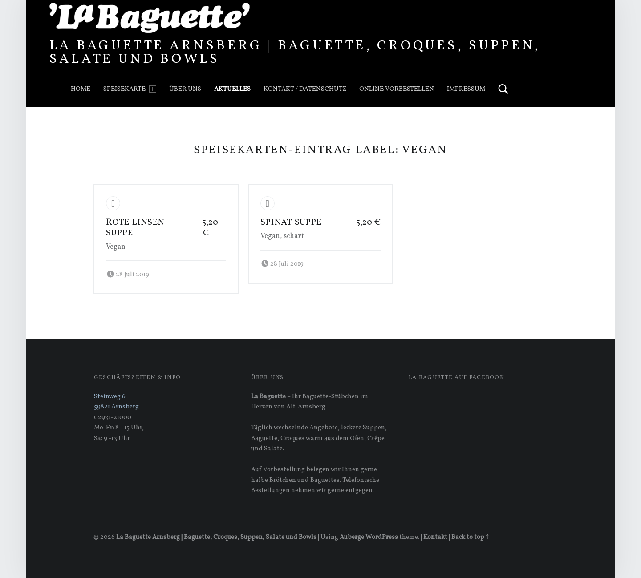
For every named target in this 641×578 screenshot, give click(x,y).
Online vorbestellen (396, 89)
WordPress (381, 537)
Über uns (185, 89)
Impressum (466, 89)
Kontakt (435, 537)
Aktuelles (232, 89)
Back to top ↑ (469, 537)
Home (80, 89)
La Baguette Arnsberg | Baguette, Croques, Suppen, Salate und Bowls (294, 52)
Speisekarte (129, 89)
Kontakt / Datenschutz (305, 89)
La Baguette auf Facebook (456, 378)
